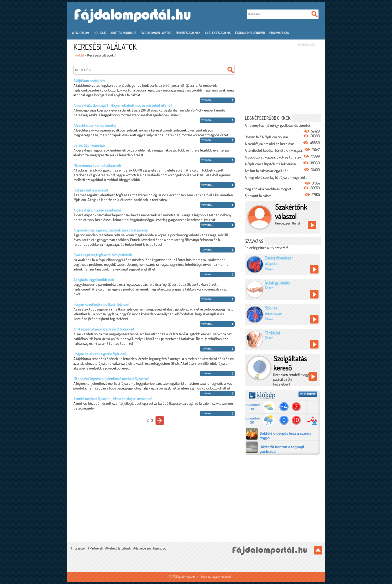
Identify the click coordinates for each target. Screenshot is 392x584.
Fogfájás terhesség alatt (91, 190)
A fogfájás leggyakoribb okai (94, 279)
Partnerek (96, 548)
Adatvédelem (142, 548)
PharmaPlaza (279, 33)
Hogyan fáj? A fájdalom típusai (266, 136)
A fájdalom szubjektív (89, 80)
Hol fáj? (100, 33)
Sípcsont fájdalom (258, 195)
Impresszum (79, 548)
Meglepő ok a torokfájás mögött (268, 188)
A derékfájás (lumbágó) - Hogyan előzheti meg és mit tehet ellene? (123, 105)
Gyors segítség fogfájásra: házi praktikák (103, 254)
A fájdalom (80, 33)
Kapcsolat (159, 548)
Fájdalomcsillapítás (155, 33)
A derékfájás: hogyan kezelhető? (97, 210)
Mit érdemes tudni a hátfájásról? (97, 165)
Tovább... (206, 100)
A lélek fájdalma (217, 33)
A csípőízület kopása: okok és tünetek (273, 157)
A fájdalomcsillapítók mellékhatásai (270, 164)
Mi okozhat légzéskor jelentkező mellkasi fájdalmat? (112, 378)
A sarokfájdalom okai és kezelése (269, 143)
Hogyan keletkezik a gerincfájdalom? (100, 354)
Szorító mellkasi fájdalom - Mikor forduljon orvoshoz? (113, 398)
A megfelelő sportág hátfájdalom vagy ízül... (276, 177)
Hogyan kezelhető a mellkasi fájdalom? (102, 304)
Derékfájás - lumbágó (89, 145)
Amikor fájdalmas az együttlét (266, 170)
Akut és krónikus (123, 33)
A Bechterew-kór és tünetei (95, 125)
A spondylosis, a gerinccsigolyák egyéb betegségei (111, 230)
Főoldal (79, 55)
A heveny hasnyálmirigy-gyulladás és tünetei (277, 125)
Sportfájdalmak (188, 33)
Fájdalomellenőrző (250, 33)
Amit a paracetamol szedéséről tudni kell (104, 329)
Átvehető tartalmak (118, 548)
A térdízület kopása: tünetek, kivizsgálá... (274, 150)
